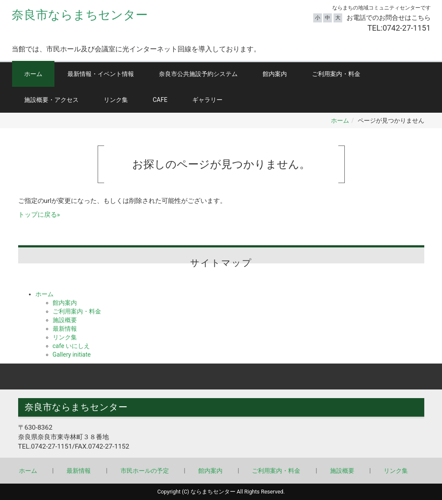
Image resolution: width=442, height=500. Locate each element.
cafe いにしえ (71, 345)
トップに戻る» (39, 214)
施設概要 (65, 319)
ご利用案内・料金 (336, 73)
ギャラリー (207, 99)
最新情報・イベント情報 (100, 73)
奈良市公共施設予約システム (198, 73)
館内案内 (275, 73)
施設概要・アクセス (51, 99)
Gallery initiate (72, 354)
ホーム (33, 73)
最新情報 (65, 328)
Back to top (221, 376)
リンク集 (116, 99)
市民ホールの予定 (145, 470)
